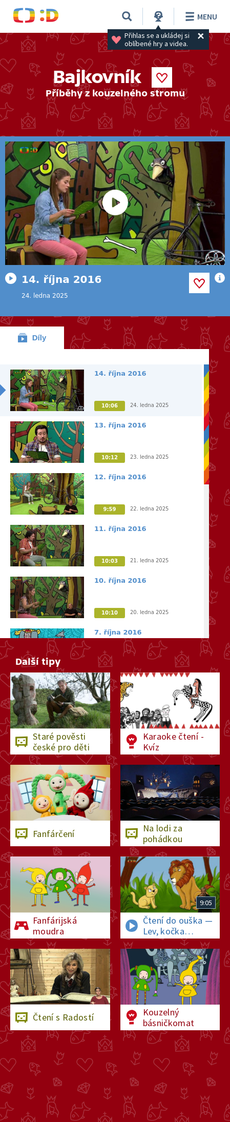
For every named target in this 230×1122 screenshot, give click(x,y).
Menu (199, 16)
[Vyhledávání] (127, 16)
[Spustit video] (115, 203)
